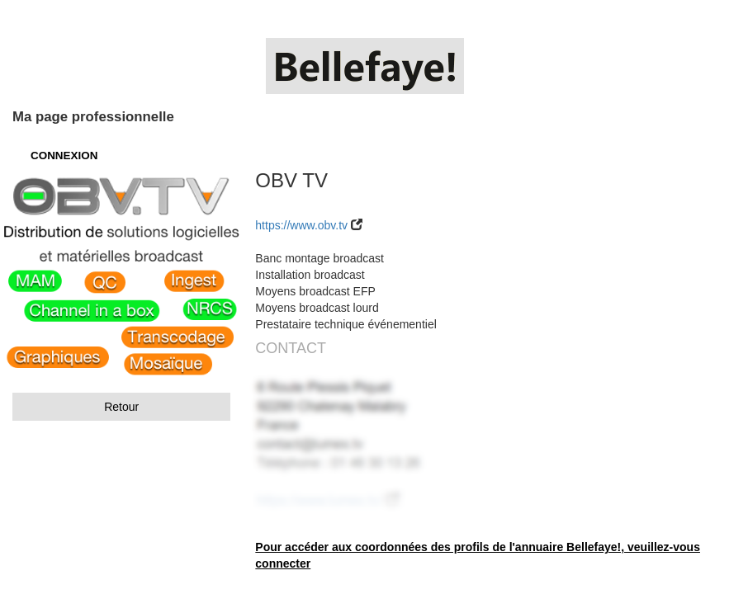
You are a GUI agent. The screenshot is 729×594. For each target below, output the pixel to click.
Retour (121, 406)
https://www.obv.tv (301, 225)
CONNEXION (64, 155)
